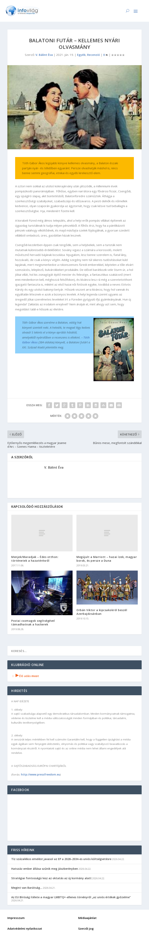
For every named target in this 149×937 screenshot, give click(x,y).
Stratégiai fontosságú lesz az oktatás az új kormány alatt (51, 878)
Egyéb (81, 55)
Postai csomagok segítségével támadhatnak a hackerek (33, 622)
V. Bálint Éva (44, 55)
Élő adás (25, 676)
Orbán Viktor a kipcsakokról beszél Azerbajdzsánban (101, 611)
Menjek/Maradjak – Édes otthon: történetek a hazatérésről (34, 558)
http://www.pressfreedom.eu (40, 774)
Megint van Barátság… (26, 888)
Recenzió (93, 55)
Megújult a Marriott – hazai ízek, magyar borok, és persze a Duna (106, 558)
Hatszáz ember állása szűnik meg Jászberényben (44, 869)
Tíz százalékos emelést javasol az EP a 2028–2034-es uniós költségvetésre (61, 859)
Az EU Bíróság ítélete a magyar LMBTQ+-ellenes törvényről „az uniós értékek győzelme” (71, 897)
